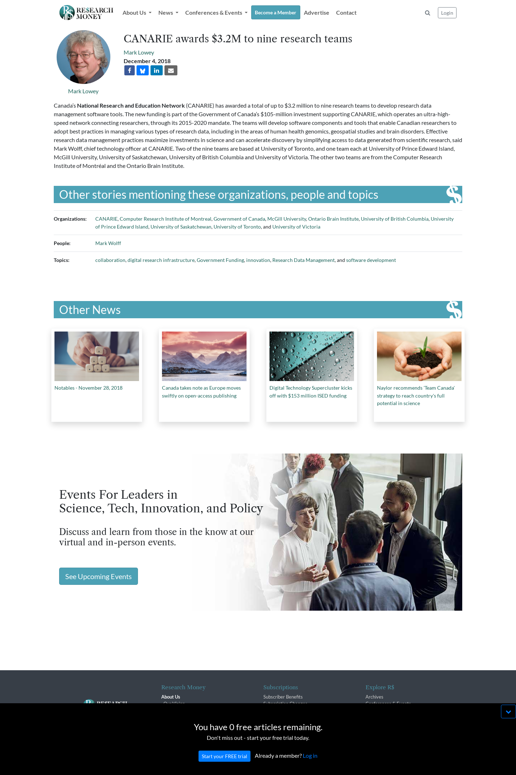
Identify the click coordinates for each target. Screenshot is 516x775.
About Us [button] (135, 12)
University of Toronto (237, 227)
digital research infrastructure (161, 260)
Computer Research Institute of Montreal (165, 219)
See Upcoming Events (98, 576)
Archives (374, 697)
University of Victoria (296, 227)
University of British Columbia (395, 219)
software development (371, 260)
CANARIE (106, 219)
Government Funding (220, 260)
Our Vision (174, 703)
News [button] (166, 12)
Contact (346, 12)
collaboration (110, 260)
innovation (258, 260)
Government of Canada (239, 219)
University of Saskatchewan (180, 227)
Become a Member (275, 12)
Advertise (316, 12)
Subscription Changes (285, 703)
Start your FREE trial (224, 764)
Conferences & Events (388, 703)
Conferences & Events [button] (214, 12)
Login (447, 13)
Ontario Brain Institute (333, 219)
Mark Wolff (108, 243)
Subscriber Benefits (283, 697)
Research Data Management (303, 260)
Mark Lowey (83, 91)
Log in (310, 763)
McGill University (286, 219)
